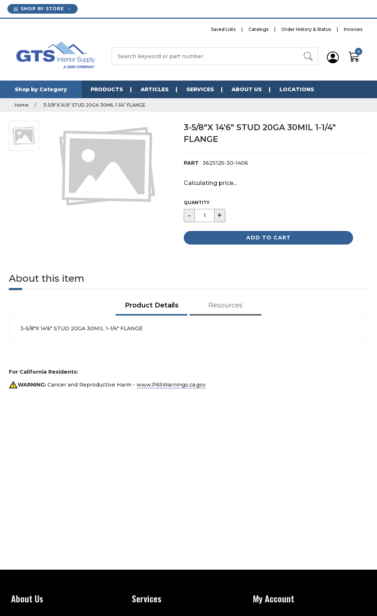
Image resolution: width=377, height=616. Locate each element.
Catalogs (258, 29)
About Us (247, 89)
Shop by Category (41, 89)
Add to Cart (268, 237)
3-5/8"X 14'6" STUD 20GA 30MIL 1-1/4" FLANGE (93, 105)
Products (107, 89)
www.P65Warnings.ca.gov (171, 384)
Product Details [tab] (152, 305)
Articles (155, 89)
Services (200, 89)
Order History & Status (306, 29)
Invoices (353, 29)
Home (22, 105)
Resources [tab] (225, 305)
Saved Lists (223, 29)
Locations (296, 89)
